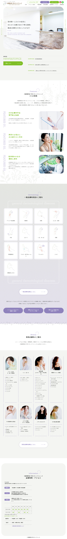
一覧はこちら (8, 63)
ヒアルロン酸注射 (9, 380)
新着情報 (62, 4)
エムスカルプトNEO (55, 428)
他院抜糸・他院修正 (24, 431)
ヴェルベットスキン (39, 380)
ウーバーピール (39, 385)
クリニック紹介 (32, 4)
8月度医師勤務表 (38, 58)
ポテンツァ (38, 377)
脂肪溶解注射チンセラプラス (56, 382)
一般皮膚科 (39, 4)
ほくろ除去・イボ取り (25, 377)
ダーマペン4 (38, 379)
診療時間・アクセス (54, 4)
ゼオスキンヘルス (39, 428)
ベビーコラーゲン (9, 386)
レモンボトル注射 (54, 383)
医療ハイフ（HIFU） (10, 377)
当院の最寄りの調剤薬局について (42, 64)
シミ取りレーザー (24, 379)
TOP (26, 4)
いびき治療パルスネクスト (56, 426)
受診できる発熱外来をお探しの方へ (54, 310)
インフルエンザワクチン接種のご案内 (13, 310)
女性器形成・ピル (9, 432)
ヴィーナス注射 (54, 380)
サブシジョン (38, 393)
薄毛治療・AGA (9, 431)
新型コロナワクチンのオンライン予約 (33, 310)
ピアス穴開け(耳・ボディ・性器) (26, 427)
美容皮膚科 (45, 4)
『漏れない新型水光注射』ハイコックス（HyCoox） (46, 70)
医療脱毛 (7, 429)
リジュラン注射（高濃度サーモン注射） (40, 395)
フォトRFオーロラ (39, 399)
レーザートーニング (24, 380)
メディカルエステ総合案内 (41, 426)
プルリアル (8, 389)
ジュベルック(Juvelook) (40, 383)
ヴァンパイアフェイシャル (41, 382)
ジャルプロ (8, 391)
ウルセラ (52, 431)
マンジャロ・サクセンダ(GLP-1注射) (56, 378)
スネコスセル (53, 386)
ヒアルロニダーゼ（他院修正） (11, 383)
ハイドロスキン (39, 388)
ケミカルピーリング (39, 397)
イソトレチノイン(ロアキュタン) (41, 391)
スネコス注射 (8, 388)
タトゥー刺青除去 (24, 429)
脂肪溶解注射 (53, 385)
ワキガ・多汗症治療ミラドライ (11, 427)
